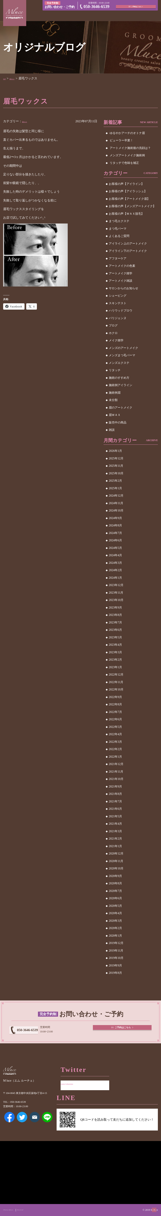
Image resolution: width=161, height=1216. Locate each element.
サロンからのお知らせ (123, 288)
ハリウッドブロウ (120, 310)
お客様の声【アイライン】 (126, 183)
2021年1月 (115, 846)
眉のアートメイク (120, 407)
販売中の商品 (117, 422)
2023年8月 (115, 615)
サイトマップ (38, 1209)
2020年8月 (115, 883)
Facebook (9, 1125)
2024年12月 (116, 495)
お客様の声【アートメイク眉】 (129, 198)
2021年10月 (116, 779)
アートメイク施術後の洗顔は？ (130, 148)
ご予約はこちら (137, 5)
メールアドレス (34, 1125)
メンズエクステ (119, 362)
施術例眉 (115, 392)
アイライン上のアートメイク (128, 243)
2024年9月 (115, 518)
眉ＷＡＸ (19, 78)
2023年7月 (115, 622)
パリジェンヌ (117, 318)
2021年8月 (115, 793)
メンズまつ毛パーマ (122, 355)
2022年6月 (115, 719)
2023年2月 (115, 659)
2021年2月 (115, 838)
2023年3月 (115, 652)
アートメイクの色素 (122, 265)
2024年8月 (115, 525)
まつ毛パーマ (117, 228)
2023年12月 (116, 585)
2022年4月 (115, 734)
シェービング (117, 295)
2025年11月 (116, 465)
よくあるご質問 (119, 236)
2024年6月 (115, 540)
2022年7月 (115, 712)
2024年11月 (116, 503)
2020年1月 (115, 935)
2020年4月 (115, 913)
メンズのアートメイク (123, 348)
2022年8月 (115, 704)
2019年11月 (116, 950)
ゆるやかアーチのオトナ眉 (127, 133)
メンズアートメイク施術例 (127, 155)
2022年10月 (116, 689)
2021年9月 (115, 786)
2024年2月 (115, 570)
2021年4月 (115, 823)
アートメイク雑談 (120, 280)
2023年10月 (116, 600)
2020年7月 (115, 891)
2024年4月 (115, 555)
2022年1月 (115, 756)
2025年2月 (115, 480)
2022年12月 (116, 674)
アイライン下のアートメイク (128, 250)
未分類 (113, 400)
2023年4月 (115, 644)
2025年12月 (116, 458)
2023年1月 (115, 667)
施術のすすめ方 (119, 377)
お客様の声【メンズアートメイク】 (132, 206)
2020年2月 (115, 928)
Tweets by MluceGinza (75, 1080)
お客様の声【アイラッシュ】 (128, 191)
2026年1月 (115, 450)
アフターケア (117, 258)
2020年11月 (116, 861)
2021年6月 (115, 808)
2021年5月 (115, 816)
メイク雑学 (116, 340)
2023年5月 (115, 637)
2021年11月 (116, 771)
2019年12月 (116, 943)
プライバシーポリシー (15, 1209)
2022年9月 (115, 697)
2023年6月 (115, 629)
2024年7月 (115, 533)
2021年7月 (115, 801)
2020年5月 (115, 905)
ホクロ (113, 333)
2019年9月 (115, 965)
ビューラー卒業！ (121, 140)
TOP (6, 78)
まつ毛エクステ (119, 221)
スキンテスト (117, 303)
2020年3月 (115, 920)
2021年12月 (116, 764)
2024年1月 (115, 577)
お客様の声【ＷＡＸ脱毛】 (126, 213)
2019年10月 (116, 958)
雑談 (112, 429)
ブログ (113, 325)
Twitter (22, 1125)
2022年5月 (115, 726)
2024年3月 (115, 562)
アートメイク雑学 (120, 273)
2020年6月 (115, 898)
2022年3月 (115, 741)
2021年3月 (115, 831)
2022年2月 (115, 749)
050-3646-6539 (96, 7)
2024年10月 (116, 510)
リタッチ (115, 370)
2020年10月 (116, 868)
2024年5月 (115, 548)
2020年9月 (115, 876)
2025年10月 (116, 473)
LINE (47, 1125)
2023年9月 (115, 607)
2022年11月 (116, 682)
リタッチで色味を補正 (124, 162)
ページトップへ (149, 1204)
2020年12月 (116, 853)
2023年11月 (116, 592)
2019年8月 (115, 972)
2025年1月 (115, 488)
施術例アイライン (120, 385)
